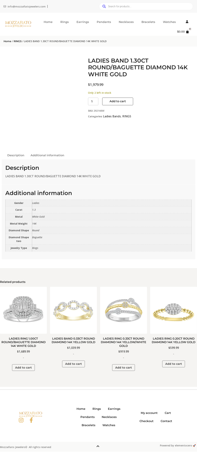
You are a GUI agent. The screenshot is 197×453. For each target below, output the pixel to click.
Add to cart (118, 101)
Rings (64, 22)
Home (48, 22)
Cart (168, 413)
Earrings (82, 22)
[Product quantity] (93, 101)
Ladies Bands (112, 116)
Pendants (104, 22)
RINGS (18, 41)
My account (149, 413)
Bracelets (148, 22)
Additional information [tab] (47, 155)
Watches (169, 22)
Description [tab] (15, 155)
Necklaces (126, 22)
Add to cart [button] (23, 367)
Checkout (146, 421)
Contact (166, 421)
